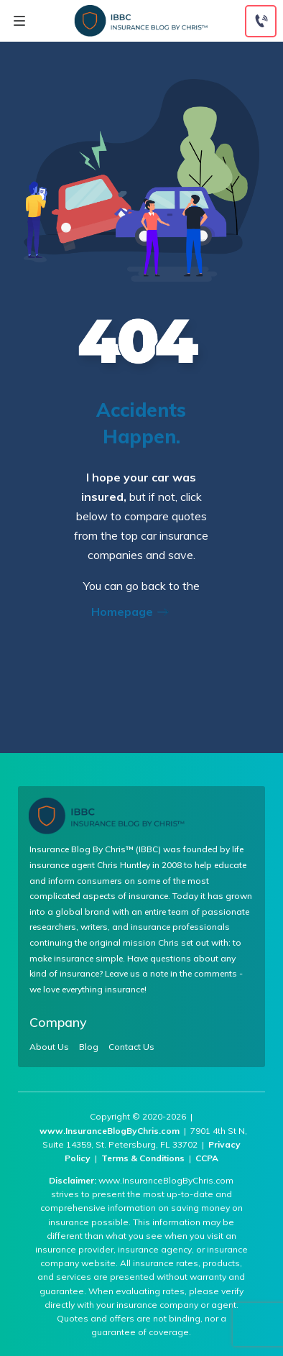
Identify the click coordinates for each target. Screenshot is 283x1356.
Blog (88, 1047)
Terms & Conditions (143, 1158)
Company (58, 1022)
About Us (49, 1047)
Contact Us (131, 1047)
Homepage (134, 611)
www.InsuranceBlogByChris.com (110, 1130)
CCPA (206, 1158)
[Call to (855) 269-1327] (261, 21)
